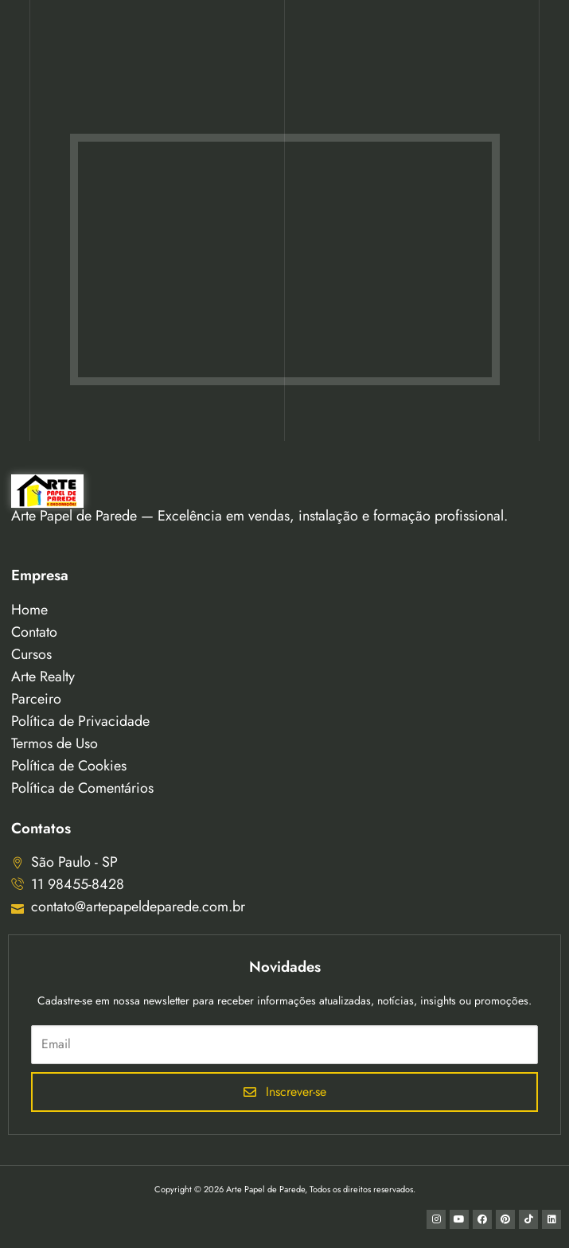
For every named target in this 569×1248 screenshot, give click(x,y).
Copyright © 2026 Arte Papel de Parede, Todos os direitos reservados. (284, 1189)
